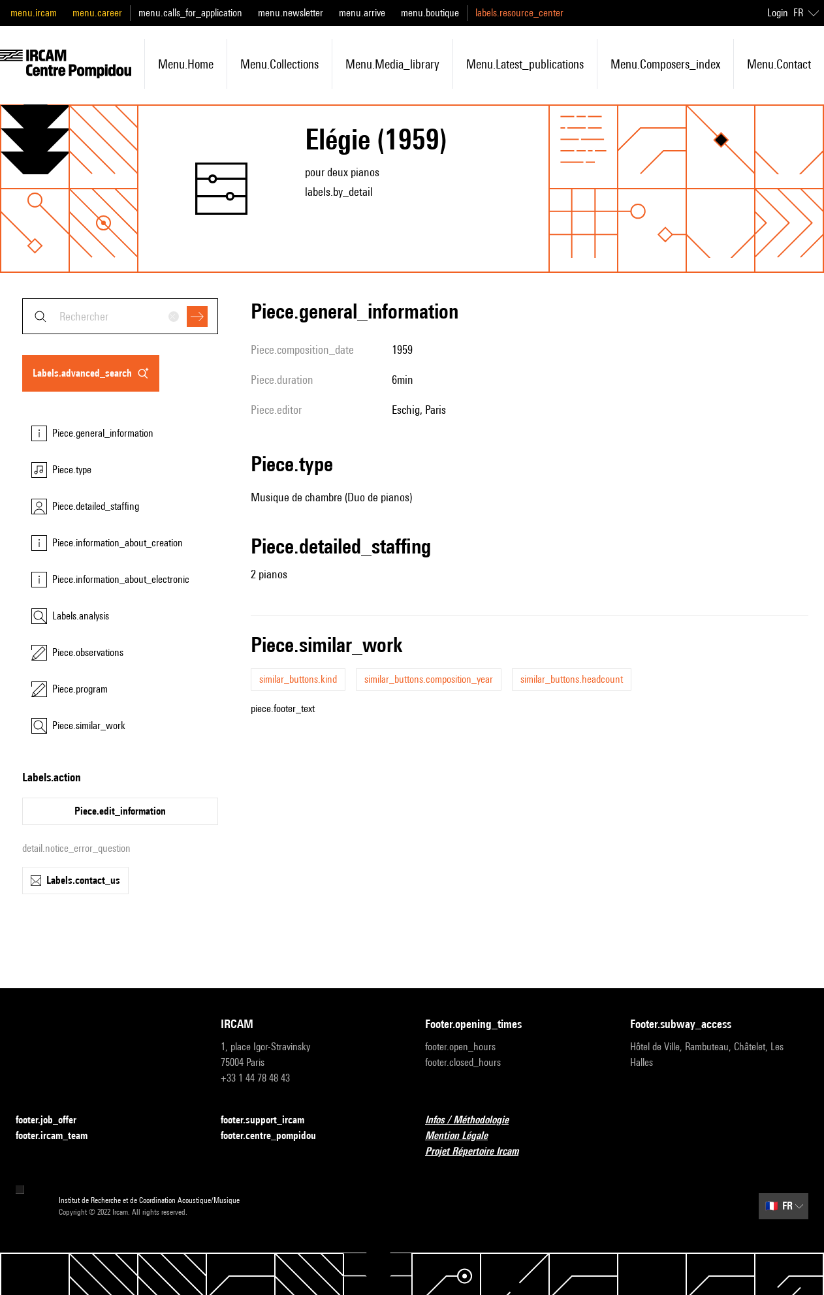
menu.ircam (33, 13)
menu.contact (779, 64)
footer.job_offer (54, 1120)
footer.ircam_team (59, 1136)
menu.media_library (392, 64)
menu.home (186, 64)
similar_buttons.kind (298, 679)
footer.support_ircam (270, 1120)
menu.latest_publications (525, 64)
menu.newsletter (290, 13)
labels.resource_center (519, 13)
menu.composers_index (665, 64)
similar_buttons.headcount (571, 679)
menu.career (97, 13)
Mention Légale (464, 1136)
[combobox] (120, 316)
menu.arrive (362, 13)
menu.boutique (430, 13)
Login (777, 13)
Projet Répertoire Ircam (479, 1152)
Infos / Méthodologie (474, 1120)
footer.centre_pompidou (276, 1136)
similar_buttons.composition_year (428, 679)
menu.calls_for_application (190, 13)
